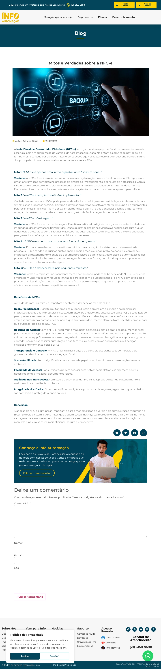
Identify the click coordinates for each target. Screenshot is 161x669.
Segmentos (85, 17)
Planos (102, 17)
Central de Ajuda (86, 634)
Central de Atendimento (140, 638)
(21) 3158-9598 (141, 647)
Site (16, 568)
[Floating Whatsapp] (147, 655)
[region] (40, 646)
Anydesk (111, 642)
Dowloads (82, 638)
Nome (18, 543)
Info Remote (113, 647)
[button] (117, 432)
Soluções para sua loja (58, 17)
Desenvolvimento (125, 17)
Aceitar (56, 656)
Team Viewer (113, 637)
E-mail (19, 555)
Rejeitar (25, 656)
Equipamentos (85, 646)
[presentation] (37, 586)
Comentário (22, 503)
